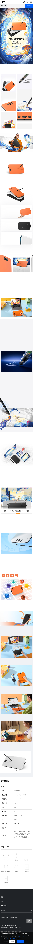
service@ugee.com (10, 925)
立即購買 (29, 5)
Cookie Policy (11, 938)
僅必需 (12, 941)
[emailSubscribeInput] (16, 921)
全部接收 (20, 941)
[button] (19, 269)
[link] (3, 2)
